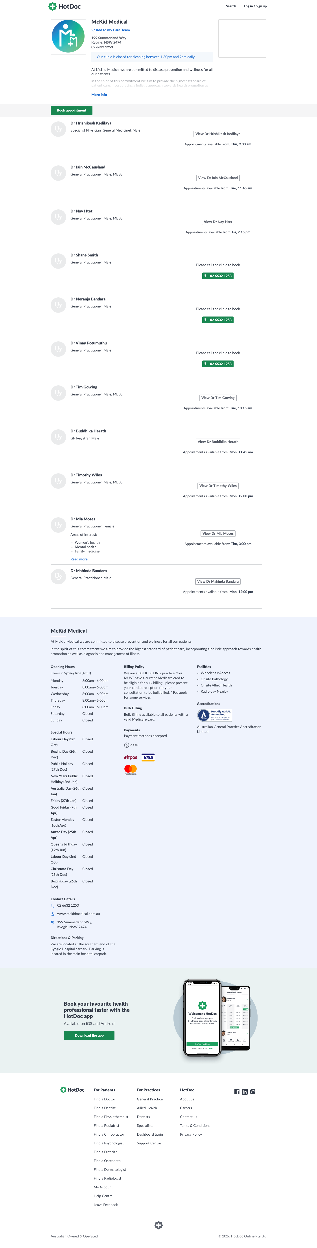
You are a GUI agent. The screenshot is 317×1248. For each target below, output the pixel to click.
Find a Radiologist (107, 1178)
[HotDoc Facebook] (237, 1092)
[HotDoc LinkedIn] (245, 1092)
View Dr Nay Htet (218, 222)
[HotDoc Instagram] (253, 1092)
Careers (186, 1108)
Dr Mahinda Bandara (88, 571)
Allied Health (147, 1108)
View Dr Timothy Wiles (218, 486)
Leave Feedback (106, 1205)
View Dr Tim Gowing (218, 398)
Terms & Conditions (195, 1125)
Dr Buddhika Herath (88, 431)
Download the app (89, 1035)
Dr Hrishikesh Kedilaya (90, 123)
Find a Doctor (104, 1099)
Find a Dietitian (106, 1152)
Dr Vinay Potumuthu (88, 343)
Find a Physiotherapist (111, 1117)
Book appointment (71, 110)
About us (187, 1099)
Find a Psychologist (109, 1143)
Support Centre (149, 1143)
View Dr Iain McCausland (218, 178)
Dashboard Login (150, 1134)
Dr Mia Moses (82, 519)
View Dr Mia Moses (218, 533)
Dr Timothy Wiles (86, 475)
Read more (79, 559)
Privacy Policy (191, 1134)
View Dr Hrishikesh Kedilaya (217, 134)
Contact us (188, 1117)
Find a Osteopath (107, 1161)
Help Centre (103, 1196)
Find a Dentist (105, 1108)
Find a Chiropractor (109, 1134)
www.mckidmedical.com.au (78, 914)
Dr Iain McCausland (87, 167)
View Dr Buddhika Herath (218, 442)
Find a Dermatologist (110, 1169)
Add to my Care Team (110, 30)
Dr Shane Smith (84, 255)
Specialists (145, 1125)
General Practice (150, 1099)
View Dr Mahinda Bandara (218, 581)
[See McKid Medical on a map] (242, 38)
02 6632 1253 (218, 276)
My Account (103, 1187)
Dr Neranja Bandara (87, 299)
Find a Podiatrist (106, 1125)
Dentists (143, 1117)
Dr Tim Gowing (83, 387)
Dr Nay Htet (81, 211)
